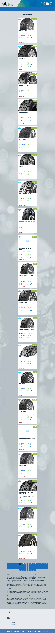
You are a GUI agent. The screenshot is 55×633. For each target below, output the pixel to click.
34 (33, 565)
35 (35, 565)
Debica (34, 535)
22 (10, 565)
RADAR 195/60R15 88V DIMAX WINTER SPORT (26, 493)
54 (31, 568)
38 (41, 565)
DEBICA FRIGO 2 (22, 547)
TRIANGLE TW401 (23, 31)
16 (39, 563)
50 (23, 568)
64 (21, 570)
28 (21, 565)
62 (46, 568)
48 (19, 568)
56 (35, 568)
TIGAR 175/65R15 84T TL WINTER (26, 275)
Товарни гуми (28, 631)
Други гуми (34, 631)
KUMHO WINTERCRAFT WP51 (25, 194)
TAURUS (34, 399)
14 (35, 563)
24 (13, 565)
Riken (35, 372)
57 (37, 568)
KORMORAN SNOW (23, 302)
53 (29, 568)
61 (44, 568)
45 (13, 568)
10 (27, 563)
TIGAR (35, 263)
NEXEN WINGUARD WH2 (24, 112)
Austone (34, 128)
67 (27, 570)
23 (12, 565)
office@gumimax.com (15, 619)
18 (42, 563)
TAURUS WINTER (22, 411)
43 (10, 568)
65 (23, 570)
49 (21, 568)
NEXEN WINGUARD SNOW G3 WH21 (27, 221)
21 (8, 565)
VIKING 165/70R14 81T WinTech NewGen (26, 248)
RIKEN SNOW (22, 384)
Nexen (35, 101)
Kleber (34, 345)
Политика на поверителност (19, 631)
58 (39, 568)
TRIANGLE (21, 167)
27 (19, 565)
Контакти (39, 631)
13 (33, 563)
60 (42, 568)
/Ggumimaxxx (13, 624)
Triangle (34, 19)
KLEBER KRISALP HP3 (24, 357)
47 (17, 568)
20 (46, 563)
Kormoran (34, 291)
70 (33, 570)
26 (17, 565)
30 (25, 565)
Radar (34, 481)
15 (37, 563)
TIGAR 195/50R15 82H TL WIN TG (26, 329)
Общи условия (9, 631)
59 (41, 568)
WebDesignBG (45, 631)
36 (37, 565)
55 (33, 568)
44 (12, 568)
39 (42, 565)
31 (27, 565)
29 (23, 565)
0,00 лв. (50, 3)
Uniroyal (34, 73)
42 (8, 568)
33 (31, 565)
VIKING (34, 236)
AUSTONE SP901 (22, 139)
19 (44, 563)
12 (31, 563)
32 (29, 565)
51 (25, 568)
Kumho (34, 182)
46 (15, 568)
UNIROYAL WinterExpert (25, 85)
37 (39, 565)
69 (31, 570)
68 (29, 570)
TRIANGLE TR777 (23, 58)
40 (44, 565)
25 (15, 565)
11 (29, 563)
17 (41, 563)
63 (19, 570)
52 (27, 568)
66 (25, 570)
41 (46, 565)
